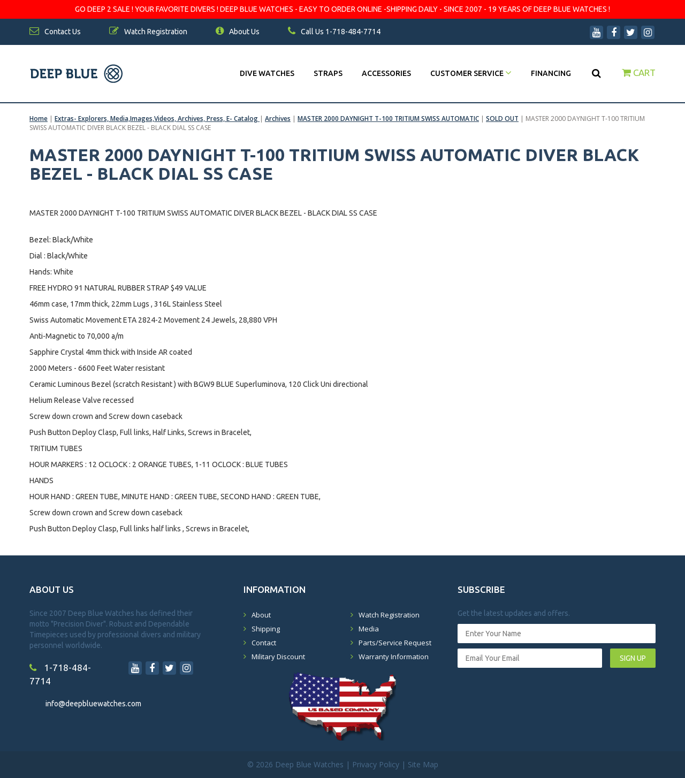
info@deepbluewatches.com (93, 703)
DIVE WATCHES (267, 73)
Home (38, 118)
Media (369, 629)
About (261, 615)
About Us (238, 31)
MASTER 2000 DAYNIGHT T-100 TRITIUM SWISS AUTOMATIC (388, 118)
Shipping (266, 629)
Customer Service (471, 73)
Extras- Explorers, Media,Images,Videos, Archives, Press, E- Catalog (157, 118)
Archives (278, 118)
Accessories (386, 73)
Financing (551, 73)
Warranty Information (394, 656)
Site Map (423, 764)
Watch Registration (389, 615)
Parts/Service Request (395, 642)
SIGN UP (633, 658)
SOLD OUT (502, 118)
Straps (328, 73)
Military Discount (278, 656)
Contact (264, 642)
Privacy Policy (375, 764)
